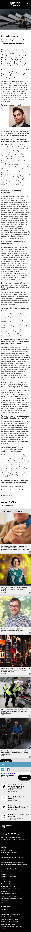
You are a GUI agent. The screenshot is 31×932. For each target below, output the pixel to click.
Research (4, 874)
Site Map (3, 902)
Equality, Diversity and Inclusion (10, 914)
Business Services (6, 872)
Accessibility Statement (8, 886)
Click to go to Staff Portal (8, 924)
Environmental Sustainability (9, 919)
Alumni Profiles (8, 502)
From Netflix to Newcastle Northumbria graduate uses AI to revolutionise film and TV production (14, 752)
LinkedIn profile (7, 495)
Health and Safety (6, 917)
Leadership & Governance (8, 876)
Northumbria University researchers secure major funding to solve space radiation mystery (14, 589)
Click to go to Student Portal (9, 922)
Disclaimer (4, 891)
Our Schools (4, 855)
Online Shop (4, 929)
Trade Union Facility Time (8, 896)
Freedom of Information (8, 884)
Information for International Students (12, 857)
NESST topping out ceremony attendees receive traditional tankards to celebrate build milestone (14, 711)
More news (6, 761)
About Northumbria (9, 869)
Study (3, 847)
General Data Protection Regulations (11, 926)
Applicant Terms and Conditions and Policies (14, 864)
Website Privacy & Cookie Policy (10, 889)
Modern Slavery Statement (8, 893)
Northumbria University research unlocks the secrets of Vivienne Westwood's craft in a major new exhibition (15, 670)
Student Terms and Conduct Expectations (13, 862)
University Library (6, 860)
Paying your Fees (6, 912)
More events (24, 777)
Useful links (5, 907)
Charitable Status (6, 881)
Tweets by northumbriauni (8, 773)
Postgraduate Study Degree (9, 852)
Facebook (8, 769)
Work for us (4, 879)
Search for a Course (6, 850)
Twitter (2, 769)
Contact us (4, 909)
